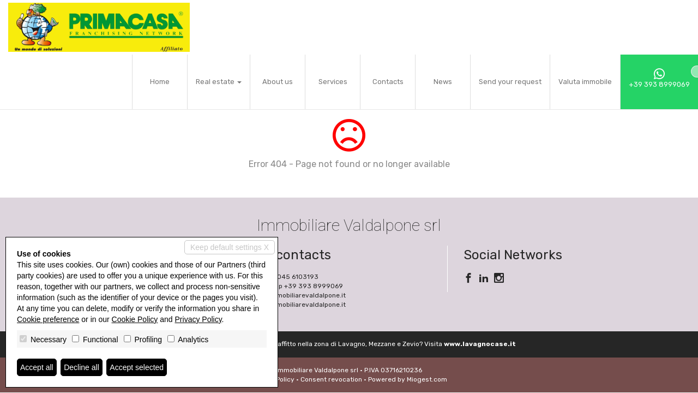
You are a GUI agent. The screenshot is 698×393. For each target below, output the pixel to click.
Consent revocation (331, 379)
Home (160, 82)
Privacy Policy (198, 319)
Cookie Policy (135, 319)
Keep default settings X (229, 247)
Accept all (36, 367)
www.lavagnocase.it (480, 344)
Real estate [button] (219, 82)
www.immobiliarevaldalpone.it (298, 304)
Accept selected (137, 367)
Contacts (388, 82)
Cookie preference (48, 319)
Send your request (510, 82)
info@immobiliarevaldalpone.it (298, 295)
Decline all (81, 367)
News (443, 82)
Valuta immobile (585, 82)
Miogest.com (427, 379)
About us (277, 82)
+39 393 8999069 (659, 78)
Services (332, 82)
